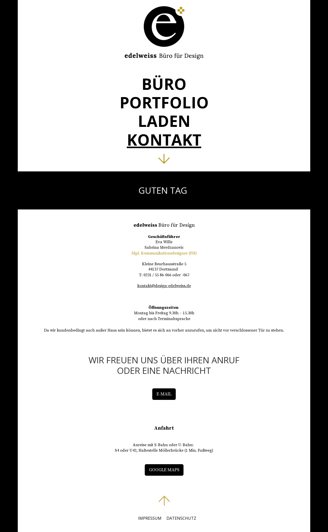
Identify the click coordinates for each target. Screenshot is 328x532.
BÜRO (164, 83)
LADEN (164, 120)
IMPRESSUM (150, 518)
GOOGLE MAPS (164, 470)
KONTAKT (164, 139)
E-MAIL (164, 394)
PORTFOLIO (164, 102)
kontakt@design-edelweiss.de (164, 285)
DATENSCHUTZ (181, 518)
